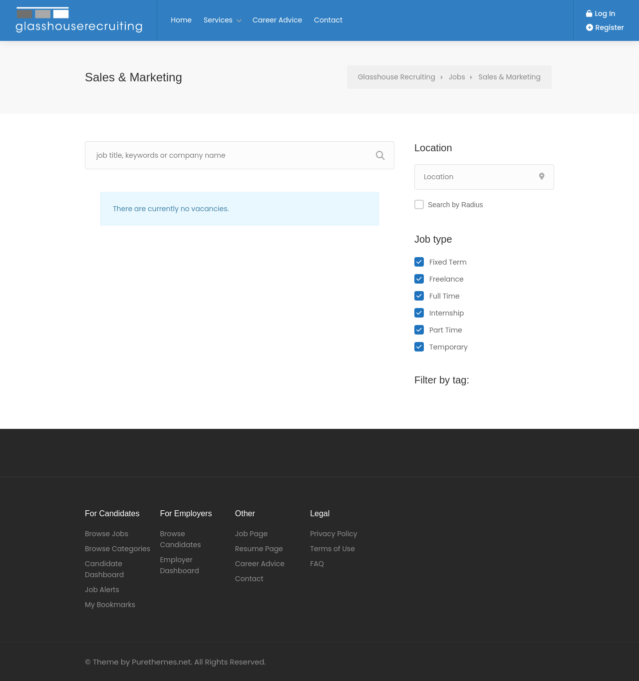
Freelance (446, 279)
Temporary (448, 346)
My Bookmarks (110, 605)
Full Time (444, 296)
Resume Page (259, 549)
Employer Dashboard (179, 565)
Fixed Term (448, 262)
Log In (601, 13)
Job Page (251, 534)
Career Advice (277, 20)
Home (181, 20)
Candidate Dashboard (104, 569)
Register (605, 27)
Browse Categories (117, 549)
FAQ (317, 564)
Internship (446, 313)
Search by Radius (455, 205)
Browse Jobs (106, 534)
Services (218, 20)
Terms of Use (332, 549)
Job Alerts (102, 590)
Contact (328, 20)
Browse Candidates (180, 539)
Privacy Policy (333, 534)
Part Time (445, 330)
